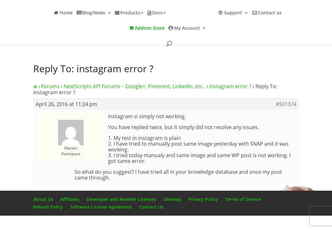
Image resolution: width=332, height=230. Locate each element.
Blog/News (93, 13)
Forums (50, 86)
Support (233, 13)
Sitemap (172, 199)
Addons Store (150, 28)
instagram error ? (230, 86)
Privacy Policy (203, 199)
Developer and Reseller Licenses (121, 199)
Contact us (270, 13)
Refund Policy (48, 207)
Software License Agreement (101, 207)
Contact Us (151, 207)
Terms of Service (243, 199)
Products (130, 13)
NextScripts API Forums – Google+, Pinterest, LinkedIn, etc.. (134, 86)
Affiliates (69, 199)
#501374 (286, 104)
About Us (43, 199)
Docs (157, 13)
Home (66, 13)
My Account (187, 28)
